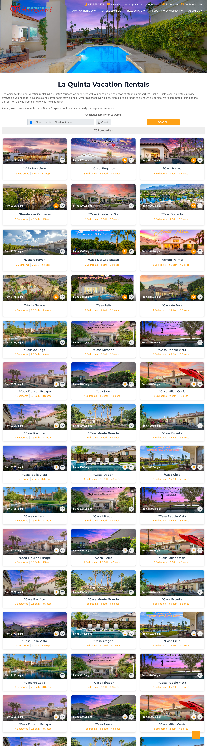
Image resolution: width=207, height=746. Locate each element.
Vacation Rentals (82, 11)
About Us (194, 11)
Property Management (166, 11)
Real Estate (135, 11)
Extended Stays (111, 11)
